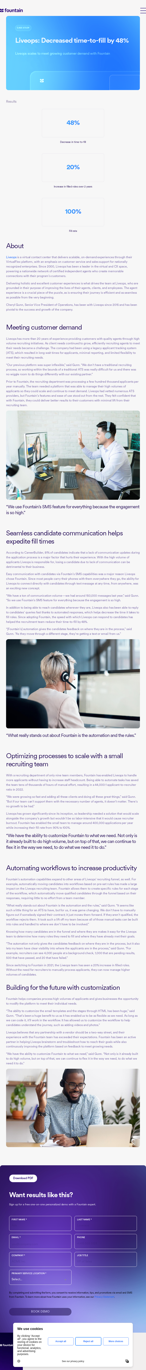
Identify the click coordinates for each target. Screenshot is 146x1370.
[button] (143, 10)
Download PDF (23, 1178)
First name (19, 1220)
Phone (81, 1237)
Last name (84, 1220)
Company (18, 1255)
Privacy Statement (104, 1297)
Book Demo (40, 1311)
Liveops (11, 257)
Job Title (82, 1255)
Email (16, 1237)
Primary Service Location (29, 1273)
